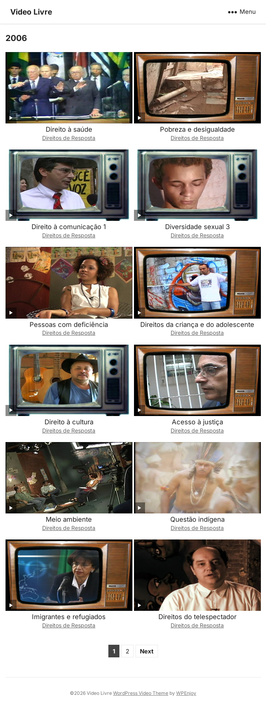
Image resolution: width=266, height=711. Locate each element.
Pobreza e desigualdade (197, 129)
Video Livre (31, 12)
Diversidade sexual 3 (197, 227)
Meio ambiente (69, 519)
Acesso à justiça (197, 422)
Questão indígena (197, 519)
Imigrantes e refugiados (69, 617)
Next (147, 651)
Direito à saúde (69, 129)
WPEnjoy (186, 693)
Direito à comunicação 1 (69, 227)
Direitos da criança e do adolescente (197, 324)
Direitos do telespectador (197, 617)
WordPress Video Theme (140, 693)
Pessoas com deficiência (69, 324)
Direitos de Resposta (68, 137)
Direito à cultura (69, 422)
